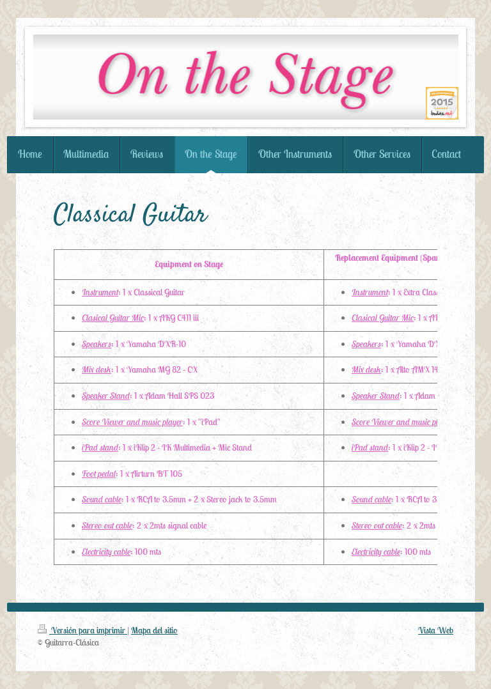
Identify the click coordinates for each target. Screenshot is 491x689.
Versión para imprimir (82, 630)
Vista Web (435, 630)
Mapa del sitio (154, 630)
